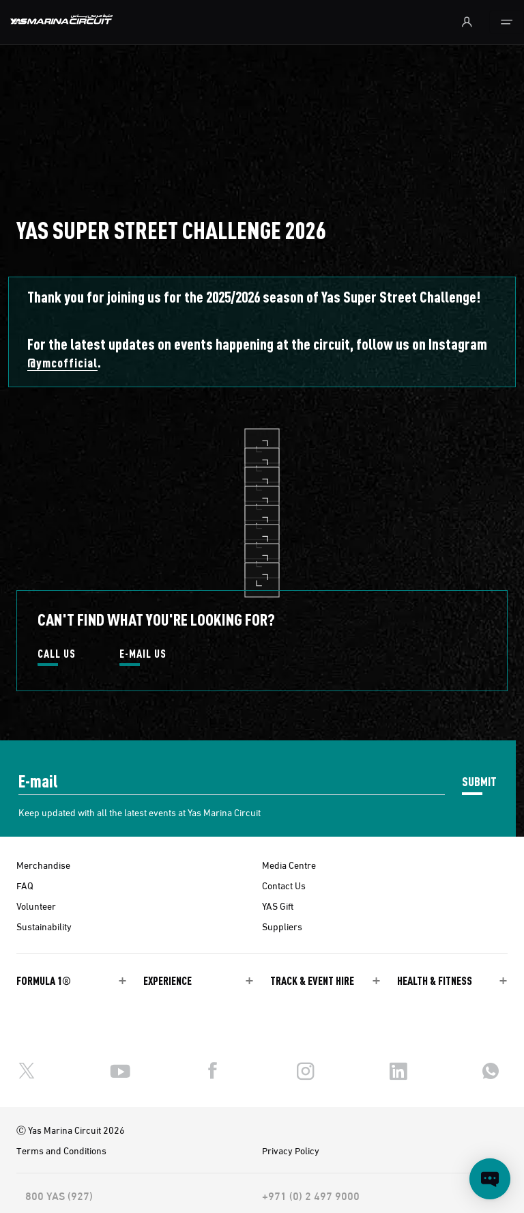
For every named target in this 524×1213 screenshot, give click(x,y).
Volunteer (36, 905)
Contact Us (284, 885)
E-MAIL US (142, 654)
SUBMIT (479, 781)
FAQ (24, 885)
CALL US (57, 654)
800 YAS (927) (59, 1195)
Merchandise (43, 865)
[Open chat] (489, 1178)
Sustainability (44, 926)
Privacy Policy (290, 1150)
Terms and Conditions (61, 1150)
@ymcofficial (62, 362)
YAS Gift (277, 905)
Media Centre (289, 865)
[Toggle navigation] (506, 22)
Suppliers (282, 926)
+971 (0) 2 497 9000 (311, 1195)
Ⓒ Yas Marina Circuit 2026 (70, 1130)
